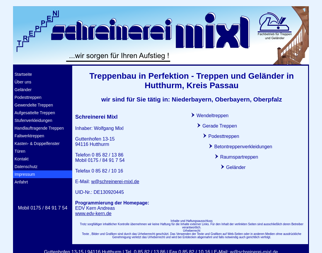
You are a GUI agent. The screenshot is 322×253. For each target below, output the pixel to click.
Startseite (23, 74)
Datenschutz (26, 166)
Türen (20, 151)
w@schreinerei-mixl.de (115, 181)
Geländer (23, 89)
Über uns (23, 82)
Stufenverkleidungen (33, 120)
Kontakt (21, 159)
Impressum (25, 174)
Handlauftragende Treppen (39, 128)
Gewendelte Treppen (34, 105)
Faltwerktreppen (29, 135)
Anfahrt (21, 182)
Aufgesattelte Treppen (35, 112)
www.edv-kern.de (93, 213)
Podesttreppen (28, 97)
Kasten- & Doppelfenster (37, 143)
